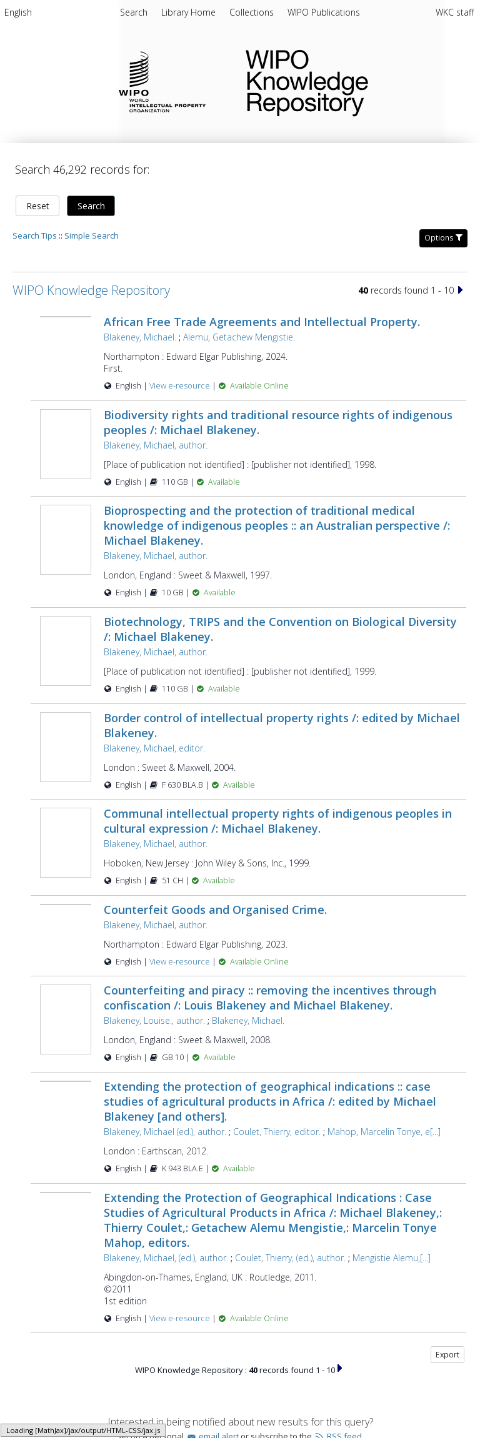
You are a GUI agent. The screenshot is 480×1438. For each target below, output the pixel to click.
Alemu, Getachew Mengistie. (239, 337)
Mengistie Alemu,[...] (391, 1265)
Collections (252, 12)
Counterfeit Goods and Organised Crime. (215, 909)
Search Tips (34, 235)
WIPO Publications (324, 12)
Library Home (189, 12)
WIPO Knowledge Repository (353, 80)
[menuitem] (18, 14)
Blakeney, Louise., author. (154, 1028)
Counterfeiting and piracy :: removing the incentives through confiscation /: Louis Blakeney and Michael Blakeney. (270, 1005)
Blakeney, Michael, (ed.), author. (166, 1265)
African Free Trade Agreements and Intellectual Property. (262, 321)
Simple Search (91, 235)
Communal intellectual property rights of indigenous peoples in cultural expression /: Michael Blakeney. (278, 821)
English (18, 12)
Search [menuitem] (134, 12)
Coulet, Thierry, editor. (277, 1138)
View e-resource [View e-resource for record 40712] (180, 1325)
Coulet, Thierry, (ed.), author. (290, 1265)
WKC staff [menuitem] (455, 12)
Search (91, 206)
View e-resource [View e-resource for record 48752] (180, 961)
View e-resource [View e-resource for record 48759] (180, 385)
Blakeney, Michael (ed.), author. (165, 1138)
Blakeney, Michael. (140, 337)
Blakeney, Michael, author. (156, 445)
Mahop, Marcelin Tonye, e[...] (384, 1138)
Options (443, 237)
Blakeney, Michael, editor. (154, 748)
